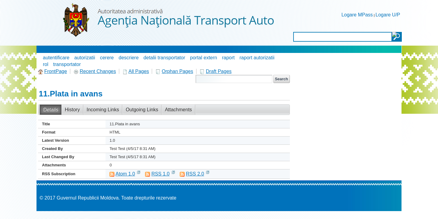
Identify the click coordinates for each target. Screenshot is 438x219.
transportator (67, 64)
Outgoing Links (142, 109)
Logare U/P (388, 14)
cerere (107, 57)
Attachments (178, 109)
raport (228, 57)
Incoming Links (103, 109)
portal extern (203, 57)
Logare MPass (357, 14)
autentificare (56, 57)
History (72, 109)
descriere (129, 57)
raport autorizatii (257, 57)
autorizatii (84, 57)
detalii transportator (164, 57)
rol (45, 64)
